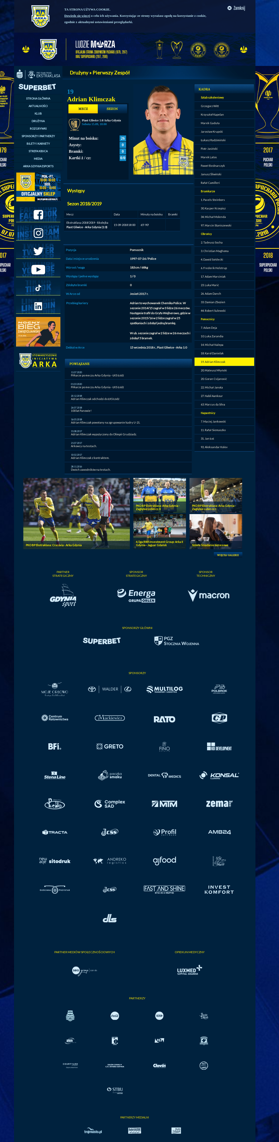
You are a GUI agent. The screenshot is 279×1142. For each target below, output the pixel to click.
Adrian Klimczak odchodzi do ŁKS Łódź (95, 398)
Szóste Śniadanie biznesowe (210, 545)
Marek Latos (209, 157)
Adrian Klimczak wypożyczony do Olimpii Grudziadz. (104, 434)
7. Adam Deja (209, 327)
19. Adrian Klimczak (213, 361)
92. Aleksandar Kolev (214, 447)
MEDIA (38, 158)
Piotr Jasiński (209, 148)
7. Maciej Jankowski (213, 421)
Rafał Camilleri (210, 182)
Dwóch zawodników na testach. (91, 469)
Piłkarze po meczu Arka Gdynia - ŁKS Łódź (97, 375)
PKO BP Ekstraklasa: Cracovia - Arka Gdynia (54, 545)
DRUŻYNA (38, 121)
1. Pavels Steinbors (213, 199)
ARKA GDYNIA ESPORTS (38, 166)
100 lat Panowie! (81, 410)
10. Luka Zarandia (212, 336)
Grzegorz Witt (210, 106)
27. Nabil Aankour (212, 395)
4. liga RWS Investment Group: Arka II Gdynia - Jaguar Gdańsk (159, 543)
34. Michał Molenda (213, 216)
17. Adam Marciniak (213, 276)
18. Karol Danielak (212, 353)
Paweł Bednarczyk (213, 165)
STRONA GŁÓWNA (38, 98)
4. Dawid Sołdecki (212, 259)
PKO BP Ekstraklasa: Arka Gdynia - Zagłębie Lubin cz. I (214, 507)
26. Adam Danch (211, 293)
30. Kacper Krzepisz (213, 208)
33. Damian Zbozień (213, 302)
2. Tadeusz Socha (212, 242)
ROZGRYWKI (38, 128)
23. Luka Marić (210, 285)
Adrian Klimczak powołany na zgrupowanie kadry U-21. (105, 422)
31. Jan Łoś (207, 438)
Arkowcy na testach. (84, 446)
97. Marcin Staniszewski (216, 225)
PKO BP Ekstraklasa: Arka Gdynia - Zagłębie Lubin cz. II (158, 507)
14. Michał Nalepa (212, 344)
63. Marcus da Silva (213, 404)
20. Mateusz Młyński (214, 370)
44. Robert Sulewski (213, 310)
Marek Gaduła (210, 123)
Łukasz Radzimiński (213, 140)
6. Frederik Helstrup (214, 268)
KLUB (38, 113)
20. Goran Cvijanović (214, 378)
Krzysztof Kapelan (212, 114)
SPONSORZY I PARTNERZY (38, 136)
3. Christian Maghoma (215, 251)
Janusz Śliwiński (211, 174)
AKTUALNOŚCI (38, 106)
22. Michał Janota (212, 387)
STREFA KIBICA (38, 151)
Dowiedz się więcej (77, 16)
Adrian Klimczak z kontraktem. (90, 457)
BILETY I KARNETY (38, 143)
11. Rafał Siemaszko (213, 430)
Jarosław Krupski (212, 131)
